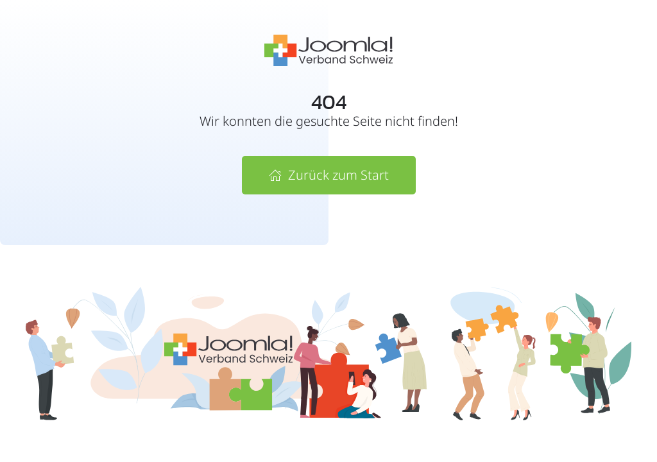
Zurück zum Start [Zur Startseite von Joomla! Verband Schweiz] (329, 175)
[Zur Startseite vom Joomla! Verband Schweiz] (328, 49)
